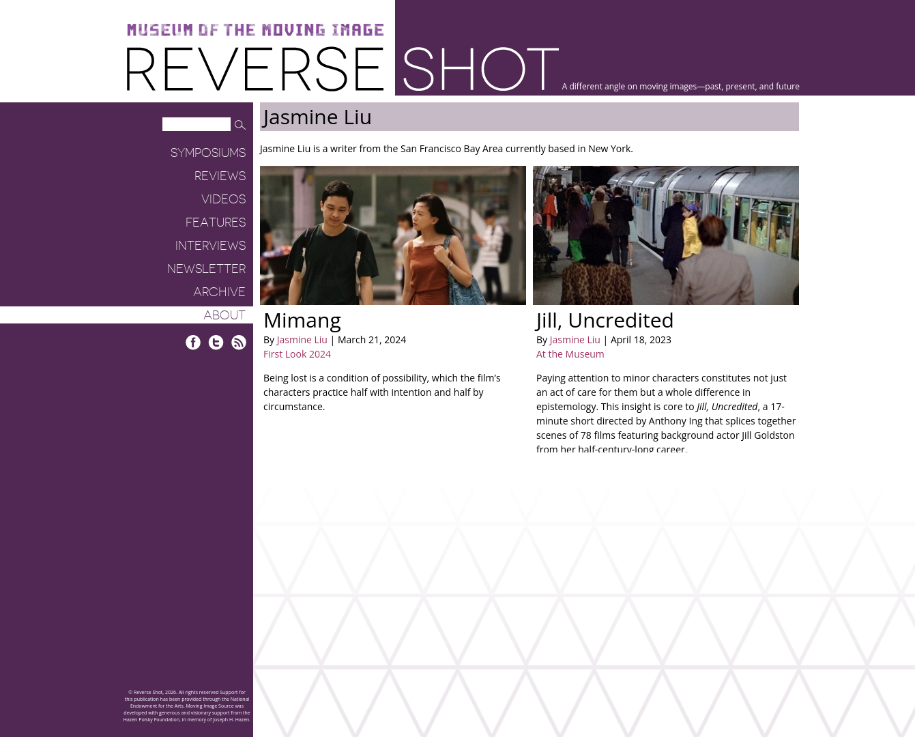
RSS (238, 342)
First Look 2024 (297, 353)
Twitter (216, 342)
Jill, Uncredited (605, 320)
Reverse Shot (343, 68)
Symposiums (208, 153)
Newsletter (206, 269)
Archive (219, 292)
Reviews (220, 176)
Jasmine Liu (302, 339)
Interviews (210, 246)
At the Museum (570, 353)
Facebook (193, 342)
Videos (223, 199)
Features (216, 222)
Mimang (302, 320)
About (224, 315)
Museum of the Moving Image (255, 30)
